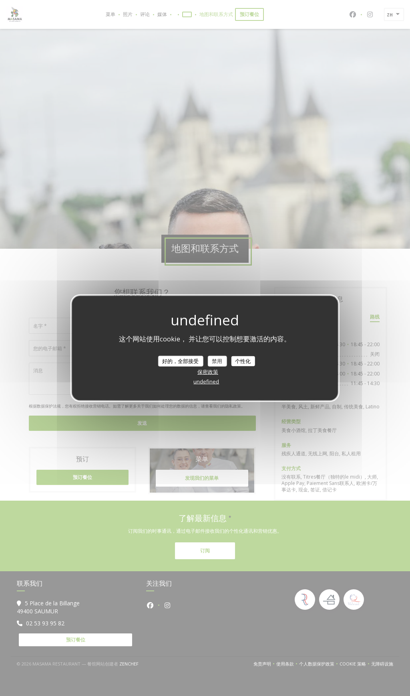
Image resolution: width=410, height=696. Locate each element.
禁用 (217, 360)
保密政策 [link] (207, 371)
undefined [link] (206, 381)
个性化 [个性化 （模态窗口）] (243, 360)
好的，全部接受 (180, 360)
